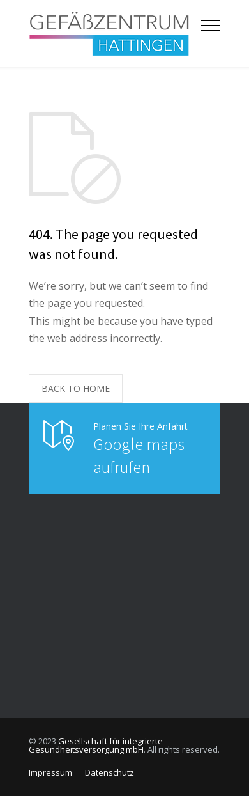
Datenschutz (109, 772)
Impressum (50, 772)
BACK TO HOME (76, 388)
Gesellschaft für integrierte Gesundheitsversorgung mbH (96, 745)
